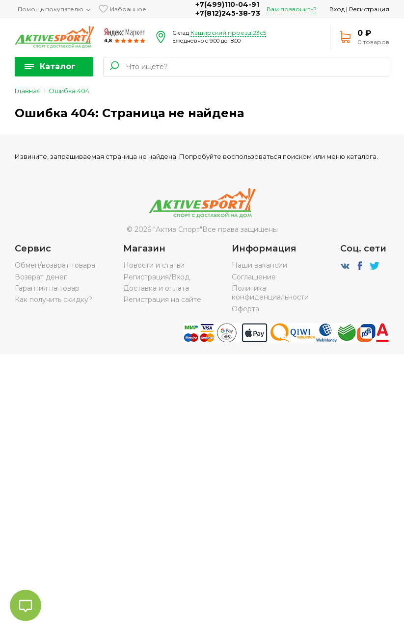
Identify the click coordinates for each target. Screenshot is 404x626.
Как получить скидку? (53, 299)
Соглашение (254, 277)
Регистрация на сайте (162, 299)
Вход (337, 9)
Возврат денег (41, 277)
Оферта (245, 308)
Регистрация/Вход (156, 277)
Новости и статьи (154, 265)
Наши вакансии (259, 265)
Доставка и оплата (156, 288)
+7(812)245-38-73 (227, 13)
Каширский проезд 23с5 (228, 32)
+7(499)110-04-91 (227, 4)
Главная (28, 91)
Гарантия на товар (47, 288)
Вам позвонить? (292, 9)
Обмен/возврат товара (55, 265)
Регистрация (369, 9)
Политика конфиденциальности (270, 292)
